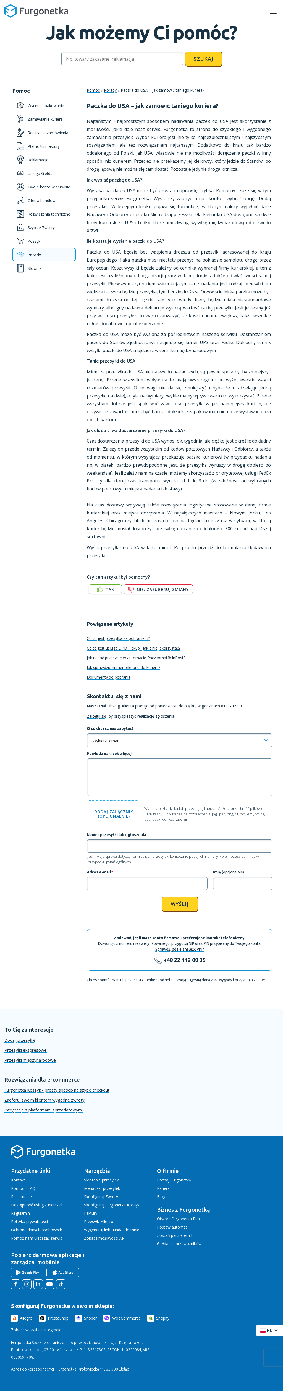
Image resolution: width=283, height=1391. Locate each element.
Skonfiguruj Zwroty (101, 1196)
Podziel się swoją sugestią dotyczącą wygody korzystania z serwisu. (214, 979)
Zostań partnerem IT (176, 1235)
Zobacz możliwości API (104, 1238)
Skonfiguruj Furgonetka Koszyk (112, 1205)
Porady (110, 90)
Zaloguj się (96, 716)
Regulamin (20, 1213)
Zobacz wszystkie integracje (36, 1329)
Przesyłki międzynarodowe (30, 1060)
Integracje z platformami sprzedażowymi (43, 1110)
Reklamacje (21, 1196)
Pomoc (93, 90)
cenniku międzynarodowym (187, 350)
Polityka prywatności (29, 1221)
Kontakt (18, 1180)
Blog (161, 1196)
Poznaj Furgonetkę (174, 1180)
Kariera (163, 1188)
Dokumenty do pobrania (108, 677)
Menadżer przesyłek (102, 1188)
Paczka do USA (103, 334)
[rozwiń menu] (273, 11)
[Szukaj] (122, 59)
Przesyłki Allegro (98, 1221)
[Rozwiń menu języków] (269, 1330)
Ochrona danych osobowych (36, 1229)
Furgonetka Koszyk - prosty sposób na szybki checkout (56, 1090)
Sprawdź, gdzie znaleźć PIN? (179, 949)
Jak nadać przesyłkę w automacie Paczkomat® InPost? (136, 657)
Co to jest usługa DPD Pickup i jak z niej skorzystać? (133, 648)
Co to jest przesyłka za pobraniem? (118, 638)
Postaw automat (172, 1227)
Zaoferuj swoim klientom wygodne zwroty (44, 1100)
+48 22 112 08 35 (185, 960)
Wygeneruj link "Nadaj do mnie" (112, 1229)
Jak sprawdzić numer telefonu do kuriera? (123, 667)
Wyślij (180, 904)
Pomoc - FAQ (23, 1188)
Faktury (90, 1213)
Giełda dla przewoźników (179, 1243)
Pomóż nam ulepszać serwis (36, 1238)
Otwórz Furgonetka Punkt (180, 1218)
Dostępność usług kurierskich (37, 1205)
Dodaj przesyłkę (19, 1040)
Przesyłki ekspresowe (25, 1050)
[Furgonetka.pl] (36, 11)
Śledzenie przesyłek (101, 1180)
